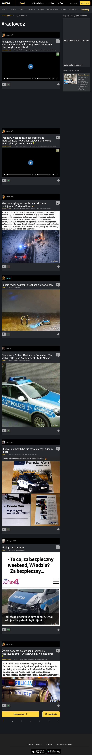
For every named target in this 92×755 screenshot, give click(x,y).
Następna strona (20, 714)
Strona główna (7, 15)
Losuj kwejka (51, 714)
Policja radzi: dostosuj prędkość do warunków (27, 284)
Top (61, 3)
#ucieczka (17, 208)
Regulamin (49, 744)
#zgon (22, 208)
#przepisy (28, 50)
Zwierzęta (5, 9)
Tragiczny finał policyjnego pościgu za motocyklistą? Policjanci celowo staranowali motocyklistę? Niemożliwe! (26, 140)
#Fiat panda (35, 454)
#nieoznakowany (51, 50)
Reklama (39, 744)
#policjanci (23, 146)
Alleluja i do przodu (13, 547)
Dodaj (22, 3)
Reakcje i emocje (52, 9)
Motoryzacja (73, 9)
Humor (13, 9)
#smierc (16, 659)
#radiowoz (22, 50)
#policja (16, 50)
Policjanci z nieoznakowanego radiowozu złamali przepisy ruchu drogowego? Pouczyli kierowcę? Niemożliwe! (27, 44)
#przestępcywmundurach (39, 50)
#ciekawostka (17, 454)
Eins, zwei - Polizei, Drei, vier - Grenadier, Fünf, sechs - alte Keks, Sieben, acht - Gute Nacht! (27, 356)
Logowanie (74, 3)
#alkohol (11, 550)
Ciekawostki (31, 9)
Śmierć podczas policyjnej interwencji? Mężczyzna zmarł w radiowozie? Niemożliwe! (27, 653)
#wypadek (17, 146)
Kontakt (30, 744)
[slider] (19, 78)
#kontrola (33, 208)
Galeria (21, 9)
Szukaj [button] (86, 9)
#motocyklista (31, 146)
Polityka (41, 9)
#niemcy (16, 360)
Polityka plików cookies (64, 744)
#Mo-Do (27, 360)
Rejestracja (85, 3)
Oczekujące (39, 3)
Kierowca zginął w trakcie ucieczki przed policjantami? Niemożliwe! (24, 205)
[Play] (4, 78)
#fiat (23, 454)
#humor (11, 360)
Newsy (63, 9)
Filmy (52, 3)
